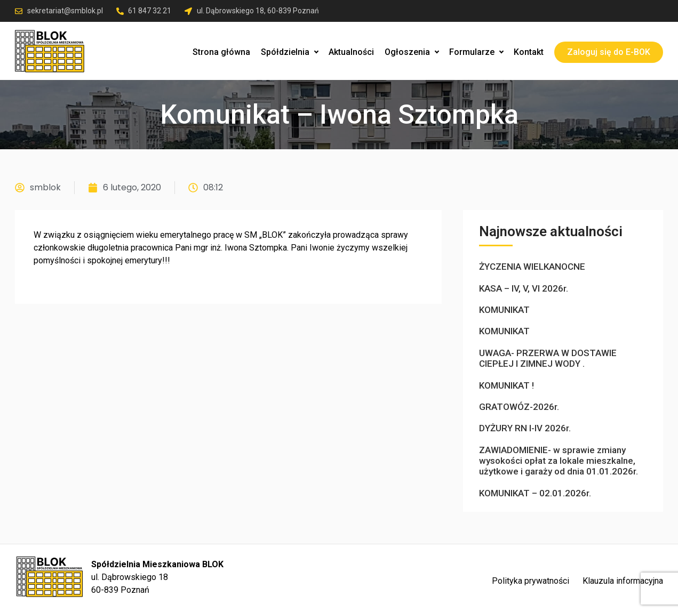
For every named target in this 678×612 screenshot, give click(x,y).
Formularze (476, 52)
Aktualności (351, 52)
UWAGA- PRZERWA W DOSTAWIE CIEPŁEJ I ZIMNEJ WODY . (548, 358)
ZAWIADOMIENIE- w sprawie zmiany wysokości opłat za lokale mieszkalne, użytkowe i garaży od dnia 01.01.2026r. (558, 461)
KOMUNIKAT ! (506, 385)
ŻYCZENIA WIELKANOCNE (532, 266)
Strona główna (221, 52)
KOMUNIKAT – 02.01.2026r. (535, 493)
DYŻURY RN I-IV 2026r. (525, 428)
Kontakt (529, 52)
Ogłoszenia (411, 52)
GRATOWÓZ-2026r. (519, 406)
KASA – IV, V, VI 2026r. (523, 288)
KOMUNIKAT (504, 309)
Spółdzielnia (289, 52)
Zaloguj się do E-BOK (608, 52)
